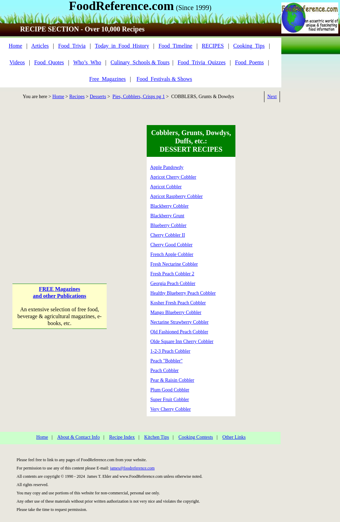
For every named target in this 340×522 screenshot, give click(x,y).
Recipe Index (122, 437)
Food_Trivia (71, 46)
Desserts (98, 96)
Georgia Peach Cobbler (172, 283)
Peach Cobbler (164, 370)
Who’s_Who (87, 62)
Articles (40, 46)
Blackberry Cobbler (169, 206)
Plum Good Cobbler (170, 389)
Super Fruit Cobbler (169, 399)
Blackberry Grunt (167, 215)
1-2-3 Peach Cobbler (170, 351)
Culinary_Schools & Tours (139, 62)
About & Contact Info (78, 437)
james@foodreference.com (132, 468)
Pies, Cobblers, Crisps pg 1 (139, 96)
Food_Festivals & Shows (164, 79)
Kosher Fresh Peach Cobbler (178, 302)
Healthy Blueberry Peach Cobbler (183, 293)
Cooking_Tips (249, 46)
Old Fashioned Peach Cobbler (179, 331)
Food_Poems (249, 62)
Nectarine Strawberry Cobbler (179, 322)
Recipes (77, 96)
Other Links (233, 437)
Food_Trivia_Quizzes (202, 62)
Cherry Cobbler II (167, 235)
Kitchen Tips (156, 437)
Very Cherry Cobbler (170, 409)
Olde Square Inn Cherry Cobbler (182, 341)
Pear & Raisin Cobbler (172, 380)
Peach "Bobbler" (166, 360)
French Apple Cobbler (171, 254)
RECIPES (213, 46)
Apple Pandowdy (167, 167)
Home (15, 46)
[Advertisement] (64, 190)
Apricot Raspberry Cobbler (176, 196)
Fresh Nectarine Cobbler (174, 264)
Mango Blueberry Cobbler (176, 312)
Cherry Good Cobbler (171, 244)
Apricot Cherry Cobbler (173, 177)
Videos (17, 62)
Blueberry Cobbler (168, 225)
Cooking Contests (195, 437)
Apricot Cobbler (166, 186)
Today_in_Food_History (122, 46)
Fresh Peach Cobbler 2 (172, 273)
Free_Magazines (107, 79)
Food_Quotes (49, 62)
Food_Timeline (175, 46)
